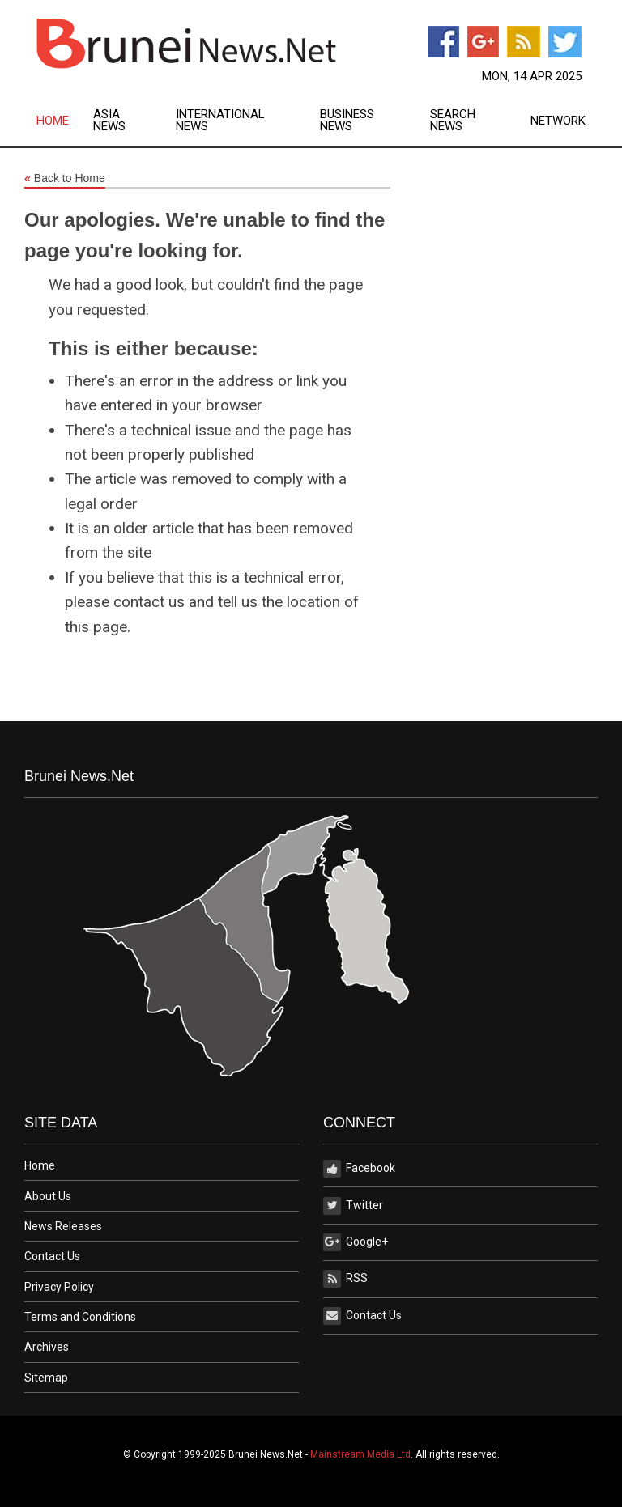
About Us (47, 1196)
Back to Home (64, 179)
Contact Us (52, 1256)
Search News (452, 120)
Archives (46, 1346)
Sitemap (46, 1377)
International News (220, 120)
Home (52, 121)
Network (558, 121)
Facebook (359, 1169)
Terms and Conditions (80, 1316)
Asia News (109, 120)
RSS (345, 1279)
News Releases (63, 1226)
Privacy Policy (59, 1286)
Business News (347, 120)
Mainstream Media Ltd (360, 1454)
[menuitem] (64, 120)
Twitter (353, 1206)
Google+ (355, 1242)
